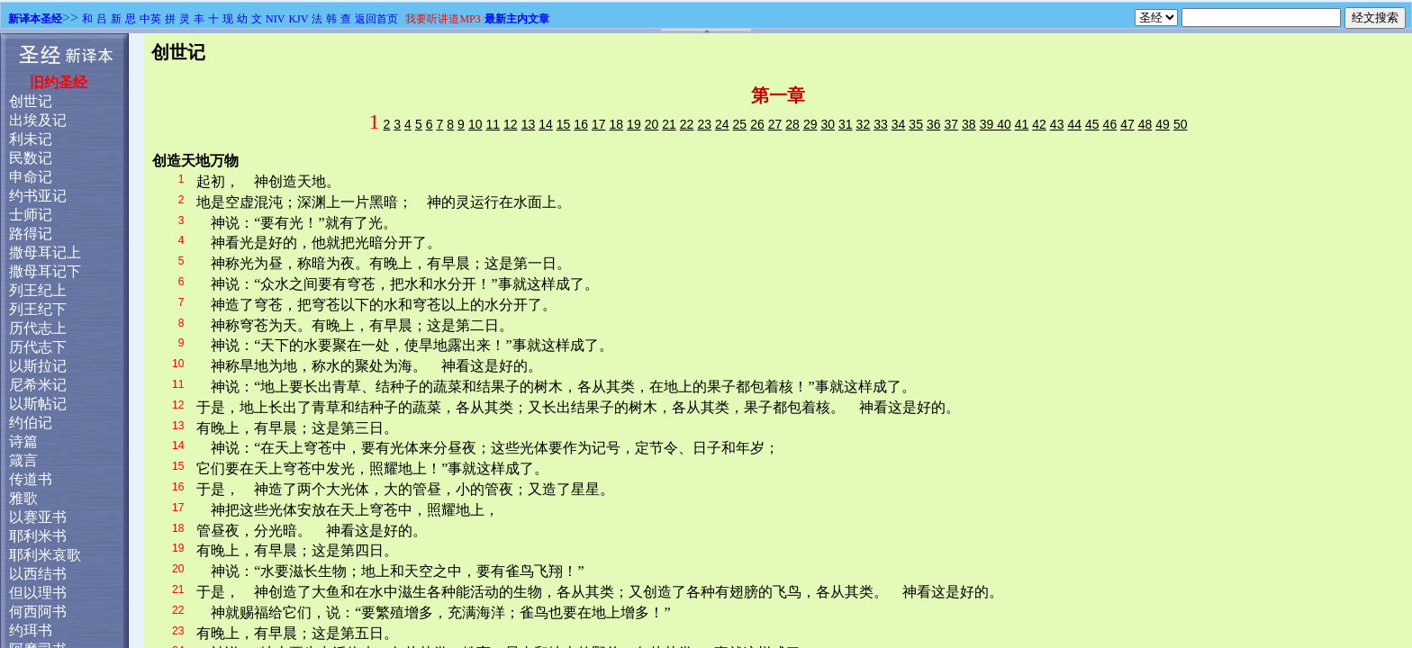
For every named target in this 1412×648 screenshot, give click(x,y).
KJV (298, 19)
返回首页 (376, 19)
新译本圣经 (35, 19)
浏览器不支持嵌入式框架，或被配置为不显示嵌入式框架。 (706, 340)
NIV (275, 19)
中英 (150, 19)
